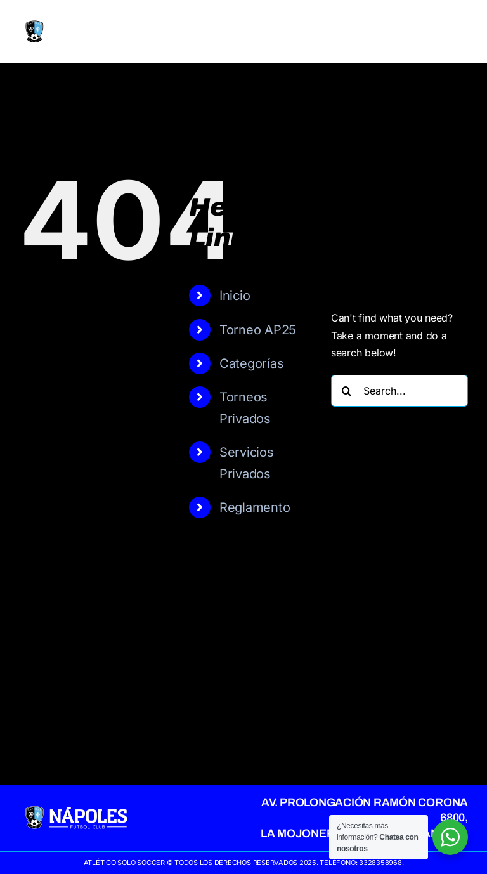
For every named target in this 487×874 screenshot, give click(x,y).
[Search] (347, 391)
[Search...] (399, 391)
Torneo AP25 (257, 329)
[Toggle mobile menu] (461, 32)
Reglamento (254, 507)
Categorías (251, 363)
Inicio (234, 295)
